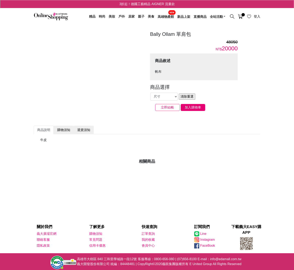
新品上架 (183, 16)
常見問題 (95, 239)
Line (203, 233)
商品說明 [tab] (43, 130)
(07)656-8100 (187, 259)
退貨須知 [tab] (83, 130)
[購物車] (240, 16)
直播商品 (200, 16)
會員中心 (148, 245)
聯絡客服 (43, 239)
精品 (92, 16)
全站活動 (216, 16)
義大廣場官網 (46, 233)
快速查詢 (149, 227)
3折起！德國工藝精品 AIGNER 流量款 (147, 4)
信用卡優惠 (97, 245)
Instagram (207, 239)
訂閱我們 (202, 227)
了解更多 (97, 227)
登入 (257, 16)
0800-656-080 (164, 259)
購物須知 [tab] (63, 130)
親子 (141, 16)
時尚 (102, 16)
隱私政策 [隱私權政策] (43, 245)
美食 (151, 16)
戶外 (121, 16)
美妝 (112, 16)
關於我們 (44, 227)
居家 (131, 16)
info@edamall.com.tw (225, 259)
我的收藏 (148, 239)
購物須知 (95, 233)
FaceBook (207, 245)
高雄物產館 (166, 16)
